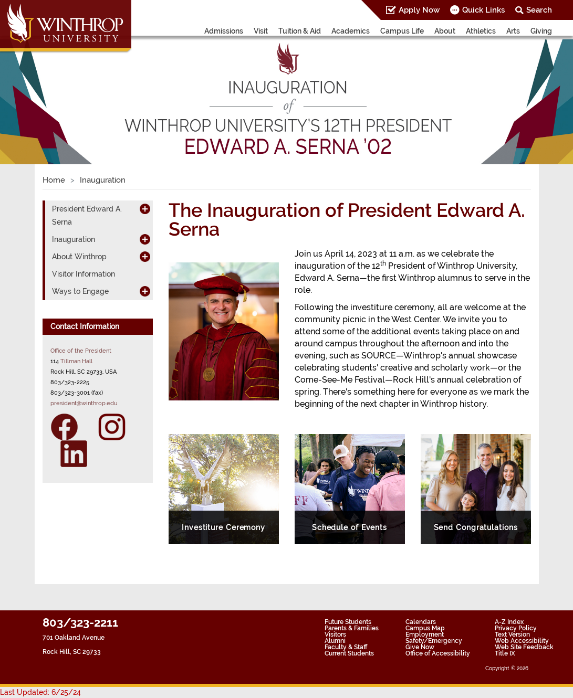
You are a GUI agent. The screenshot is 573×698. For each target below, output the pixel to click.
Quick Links (483, 10)
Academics (350, 31)
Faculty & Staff (346, 647)
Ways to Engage (80, 291)
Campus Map (425, 628)
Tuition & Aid (299, 31)
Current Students (349, 653)
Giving (541, 31)
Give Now (419, 647)
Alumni (335, 640)
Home (54, 180)
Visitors (335, 634)
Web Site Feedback (524, 647)
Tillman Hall (76, 361)
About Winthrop (79, 256)
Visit (261, 31)
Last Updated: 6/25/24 (40, 692)
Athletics (481, 31)
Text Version (512, 634)
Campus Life (402, 31)
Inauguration (73, 239)
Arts (513, 31)
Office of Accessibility (437, 653)
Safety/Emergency (433, 640)
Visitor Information (83, 274)
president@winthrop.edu (84, 403)
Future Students (348, 622)
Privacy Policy (516, 628)
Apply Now (419, 10)
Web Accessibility (522, 640)
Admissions (223, 31)
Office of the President (80, 350)
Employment (424, 634)
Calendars (420, 622)
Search (539, 10)
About (444, 31)
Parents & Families (352, 628)
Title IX (505, 653)
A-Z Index (509, 622)
